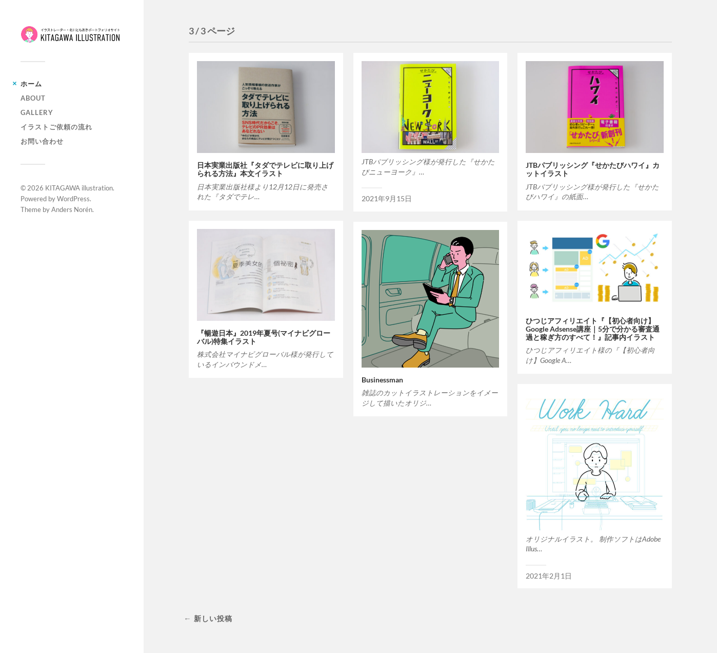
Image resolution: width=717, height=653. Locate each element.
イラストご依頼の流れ (56, 127)
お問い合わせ (42, 141)
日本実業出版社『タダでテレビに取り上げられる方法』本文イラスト (265, 169)
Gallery (37, 112)
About (33, 98)
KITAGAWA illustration (79, 188)
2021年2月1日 (549, 576)
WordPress (73, 199)
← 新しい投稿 (208, 618)
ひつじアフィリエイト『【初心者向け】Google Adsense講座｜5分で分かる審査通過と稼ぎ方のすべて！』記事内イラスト (593, 329)
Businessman (382, 380)
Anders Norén (71, 209)
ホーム (31, 84)
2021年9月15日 (387, 199)
